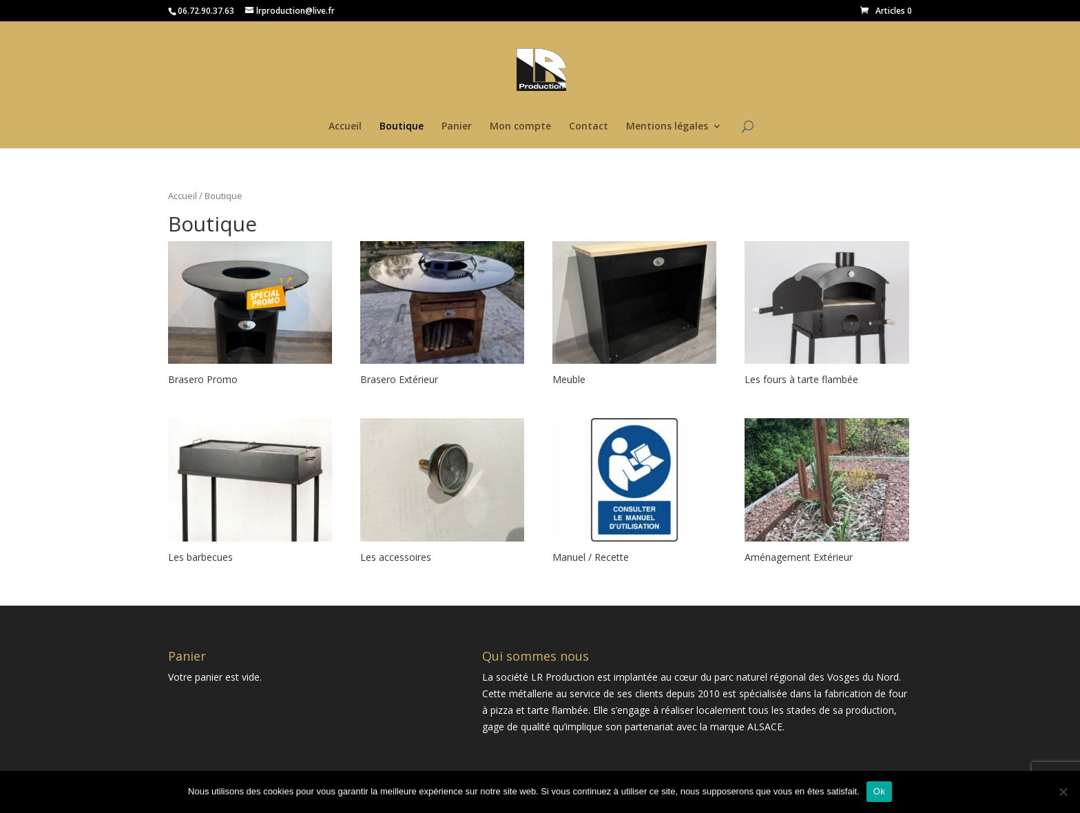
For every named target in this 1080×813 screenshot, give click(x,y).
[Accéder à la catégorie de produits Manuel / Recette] (634, 492)
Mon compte (520, 126)
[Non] (1063, 792)
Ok (879, 791)
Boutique (402, 126)
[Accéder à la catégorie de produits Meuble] (634, 315)
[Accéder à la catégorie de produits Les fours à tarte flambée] (826, 315)
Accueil (345, 126)
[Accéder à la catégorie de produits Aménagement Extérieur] (826, 492)
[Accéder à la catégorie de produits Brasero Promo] (250, 315)
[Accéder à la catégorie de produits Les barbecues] (250, 492)
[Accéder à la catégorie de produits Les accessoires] (442, 492)
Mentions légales (667, 126)
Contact (588, 126)
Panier (457, 126)
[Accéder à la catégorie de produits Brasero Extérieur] (442, 315)
